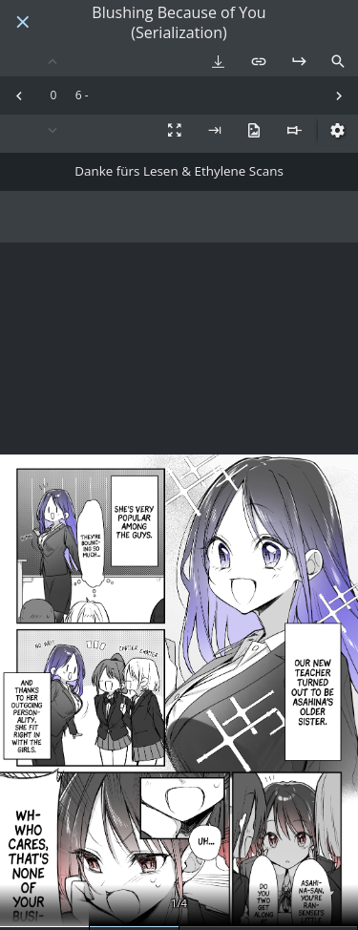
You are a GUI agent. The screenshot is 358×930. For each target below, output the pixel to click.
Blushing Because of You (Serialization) (178, 23)
